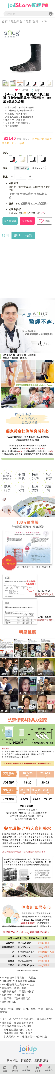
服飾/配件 (32, 21)
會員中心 (48, 1068)
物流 (29, 235)
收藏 (44, 221)
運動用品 (17, 21)
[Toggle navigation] (4, 5)
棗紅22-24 (22, 168)
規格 (17, 235)
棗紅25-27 (38, 168)
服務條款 (26, 1060)
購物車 (37, 1068)
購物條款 (12, 1060)
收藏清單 (26, 1068)
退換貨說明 (41, 1060)
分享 (37, 90)
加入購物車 (10, 221)
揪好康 (15, 1068)
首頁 (4, 21)
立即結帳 (27, 221)
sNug (44, 21)
